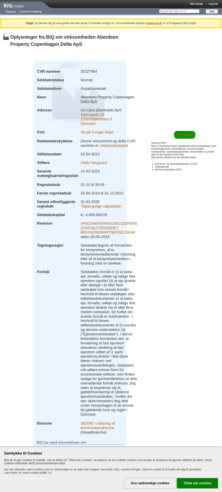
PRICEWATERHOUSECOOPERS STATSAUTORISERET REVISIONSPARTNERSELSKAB (109, 227)
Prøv (184, 134)
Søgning (11, 11)
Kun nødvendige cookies (150, 483)
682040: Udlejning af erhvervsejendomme (98, 425)
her (50, 472)
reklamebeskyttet (114, 145)
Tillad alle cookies (197, 483)
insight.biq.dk (154, 23)
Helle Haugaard (94, 162)
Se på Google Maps (97, 132)
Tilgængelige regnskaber (101, 206)
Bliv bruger (196, 3)
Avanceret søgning (31, 11)
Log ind (213, 3)
